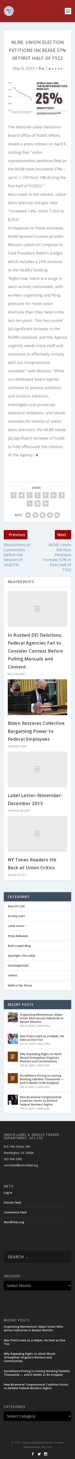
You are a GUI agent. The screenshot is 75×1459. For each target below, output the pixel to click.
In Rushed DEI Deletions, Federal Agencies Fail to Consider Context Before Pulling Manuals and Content (35, 651)
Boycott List (16, 906)
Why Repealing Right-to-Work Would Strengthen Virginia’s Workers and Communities (41, 1057)
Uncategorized (18, 965)
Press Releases (18, 936)
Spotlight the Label (21, 956)
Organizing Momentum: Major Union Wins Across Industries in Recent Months (41, 1018)
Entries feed (12, 1202)
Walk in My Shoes (20, 985)
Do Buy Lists (16, 916)
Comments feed (15, 1212)
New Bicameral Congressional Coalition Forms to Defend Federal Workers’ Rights (40, 1100)
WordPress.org (14, 1222)
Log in (8, 1192)
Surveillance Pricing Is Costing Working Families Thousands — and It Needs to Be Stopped (42, 1079)
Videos (12, 975)
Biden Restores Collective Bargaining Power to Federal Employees (36, 731)
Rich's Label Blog (19, 946)
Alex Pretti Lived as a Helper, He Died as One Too (42, 1038)
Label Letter (16, 926)
